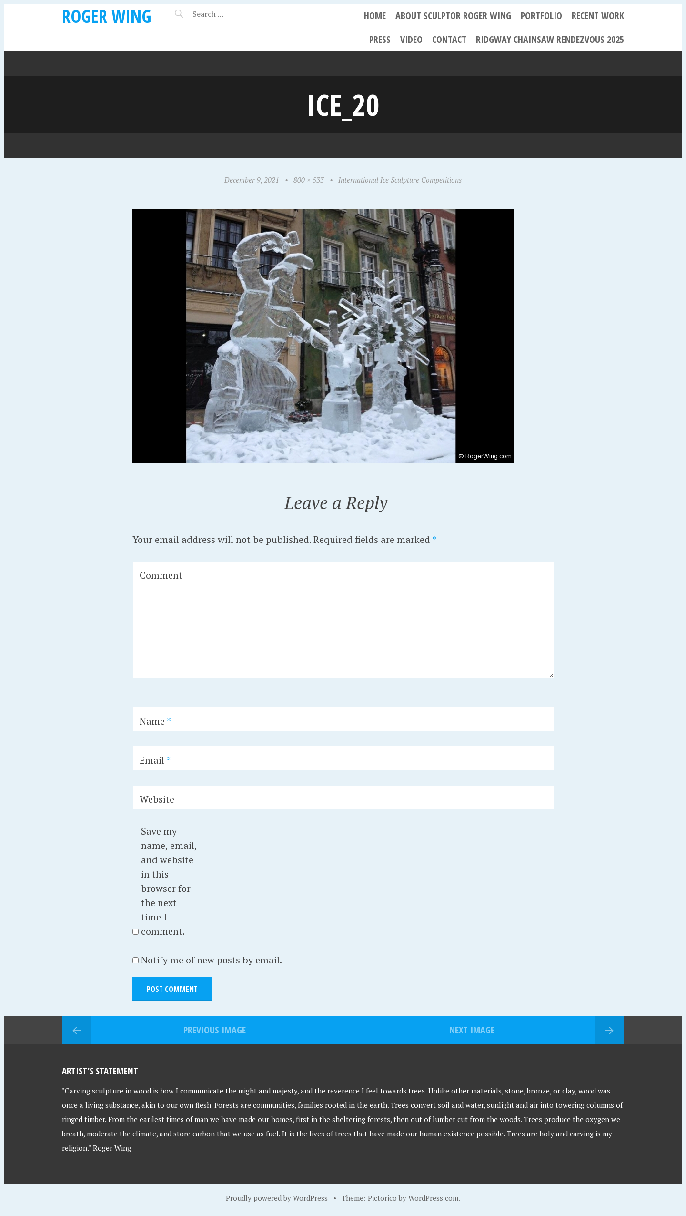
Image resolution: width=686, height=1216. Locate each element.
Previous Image (214, 1029)
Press (380, 39)
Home (375, 15)
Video (411, 39)
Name (155, 721)
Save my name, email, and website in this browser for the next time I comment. (169, 881)
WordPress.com (433, 1198)
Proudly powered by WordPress (277, 1198)
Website (157, 799)
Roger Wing (106, 16)
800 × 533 (308, 179)
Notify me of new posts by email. (211, 959)
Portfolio (541, 15)
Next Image (471, 1029)
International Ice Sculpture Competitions (400, 179)
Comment (161, 575)
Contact (449, 39)
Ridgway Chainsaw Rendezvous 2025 (550, 39)
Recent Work (598, 15)
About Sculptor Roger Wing (453, 15)
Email (155, 760)
